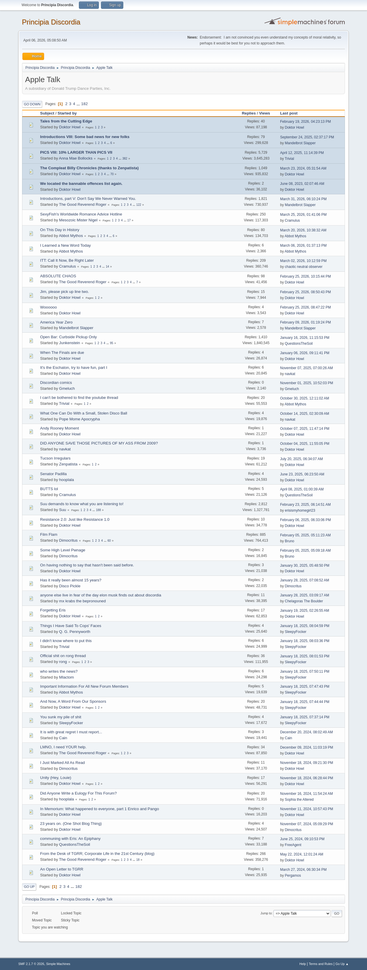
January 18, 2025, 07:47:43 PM (304, 686)
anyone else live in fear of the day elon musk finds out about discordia (100, 595)
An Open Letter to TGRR (61, 869)
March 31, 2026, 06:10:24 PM (303, 199)
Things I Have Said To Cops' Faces (70, 626)
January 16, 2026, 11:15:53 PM (304, 338)
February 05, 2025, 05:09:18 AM (305, 550)
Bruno (289, 541)
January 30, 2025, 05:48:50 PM (304, 565)
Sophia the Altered (299, 799)
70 (112, 174)
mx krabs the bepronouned (82, 601)
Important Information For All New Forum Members (84, 686)
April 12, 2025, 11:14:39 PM (302, 153)
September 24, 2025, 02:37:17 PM (307, 137)
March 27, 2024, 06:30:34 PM (303, 870)
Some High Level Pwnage (62, 550)
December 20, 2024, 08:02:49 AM (306, 732)
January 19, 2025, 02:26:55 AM (304, 610)
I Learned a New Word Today (65, 245)
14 (107, 266)
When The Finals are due (62, 352)
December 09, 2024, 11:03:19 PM (306, 747)
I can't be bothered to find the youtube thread (79, 397)
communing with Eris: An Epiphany (70, 838)
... (79, 104)
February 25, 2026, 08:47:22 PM (305, 307)
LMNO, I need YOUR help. (63, 747)
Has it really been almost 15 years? (70, 580)
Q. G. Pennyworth (74, 631)
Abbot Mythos (71, 235)
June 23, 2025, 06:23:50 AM (302, 474)
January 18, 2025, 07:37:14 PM (304, 717)
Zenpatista (68, 464)
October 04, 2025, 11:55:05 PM (304, 444)
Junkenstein (69, 343)
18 (138, 859)
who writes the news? (58, 671)
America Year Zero (56, 322)
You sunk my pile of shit (60, 717)
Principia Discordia (51, 22)
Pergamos (293, 875)
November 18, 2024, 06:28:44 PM (306, 778)
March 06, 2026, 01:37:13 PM (303, 245)
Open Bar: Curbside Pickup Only (68, 337)
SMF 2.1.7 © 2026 (31, 964)
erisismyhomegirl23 (300, 510)
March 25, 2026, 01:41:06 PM (303, 215)
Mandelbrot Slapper (300, 143)
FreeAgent (293, 845)
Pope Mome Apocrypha (79, 419)
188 (98, 510)
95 (111, 343)
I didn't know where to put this (66, 641)
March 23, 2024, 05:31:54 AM (303, 168)
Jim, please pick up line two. (64, 291)
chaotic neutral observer (304, 267)
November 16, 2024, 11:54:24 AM (306, 794)
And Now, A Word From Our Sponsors (73, 701)
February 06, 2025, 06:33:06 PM (305, 520)
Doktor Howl (70, 127)
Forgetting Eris (53, 610)
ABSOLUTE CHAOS (58, 276)
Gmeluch (67, 388)
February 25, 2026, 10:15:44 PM (305, 276)
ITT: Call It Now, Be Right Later (67, 260)
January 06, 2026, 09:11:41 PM (304, 353)
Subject (47, 113)
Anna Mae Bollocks (75, 158)
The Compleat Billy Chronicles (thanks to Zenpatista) (89, 168)
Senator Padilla (53, 474)
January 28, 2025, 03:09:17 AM (304, 595)
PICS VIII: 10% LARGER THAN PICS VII (76, 152)
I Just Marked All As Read (62, 762)
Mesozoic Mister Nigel (78, 220)
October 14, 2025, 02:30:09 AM (304, 414)
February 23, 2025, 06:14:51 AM (305, 505)
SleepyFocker (295, 632)
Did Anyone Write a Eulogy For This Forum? (78, 793)
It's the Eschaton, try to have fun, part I (73, 367)
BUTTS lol (49, 489)
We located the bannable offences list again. (81, 183)
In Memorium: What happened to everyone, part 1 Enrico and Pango (99, 809)
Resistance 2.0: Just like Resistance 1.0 (74, 519)
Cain (63, 738)
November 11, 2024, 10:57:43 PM (306, 809)
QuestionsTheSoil (299, 343)
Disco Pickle (70, 586)
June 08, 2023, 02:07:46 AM (302, 184)
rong (63, 661)
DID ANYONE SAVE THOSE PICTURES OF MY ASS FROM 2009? (99, 443)
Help (302, 964)
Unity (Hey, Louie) (55, 777)
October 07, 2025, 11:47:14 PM (304, 429)
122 (138, 204)
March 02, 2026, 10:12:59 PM (303, 261)
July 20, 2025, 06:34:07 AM (301, 459)
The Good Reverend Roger (83, 204)
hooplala (66, 479)
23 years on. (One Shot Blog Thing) (71, 823)
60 (109, 540)
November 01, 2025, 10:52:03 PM (306, 383)
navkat (290, 374)
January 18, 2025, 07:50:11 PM (304, 671)
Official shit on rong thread (63, 656)
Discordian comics (56, 382)
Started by (67, 113)
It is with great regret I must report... (71, 732)
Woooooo (48, 307)
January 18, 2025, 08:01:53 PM (304, 656)
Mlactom (66, 677)
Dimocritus (68, 540)
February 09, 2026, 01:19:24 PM (305, 322)
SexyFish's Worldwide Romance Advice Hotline (81, 214)
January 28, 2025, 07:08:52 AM (304, 580)
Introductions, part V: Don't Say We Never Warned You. (88, 198)
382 (124, 158)
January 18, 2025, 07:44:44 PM (304, 702)
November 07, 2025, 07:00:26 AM (306, 368)
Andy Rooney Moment (59, 428)
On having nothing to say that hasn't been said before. (87, 565)
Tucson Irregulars (55, 458)
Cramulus (292, 220)
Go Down (32, 104)
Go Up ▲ (342, 964)
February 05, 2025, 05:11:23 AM (305, 535)
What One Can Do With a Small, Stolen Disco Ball (83, 413)
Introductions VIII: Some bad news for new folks (84, 137)
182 (84, 104)
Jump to (266, 913)
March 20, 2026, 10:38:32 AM (303, 230)
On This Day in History (59, 230)
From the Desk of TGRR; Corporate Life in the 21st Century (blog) (97, 853)
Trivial (289, 159)
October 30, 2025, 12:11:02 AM (304, 398)
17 (129, 220)
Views (264, 113)
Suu (62, 510)
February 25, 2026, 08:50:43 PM (305, 292)
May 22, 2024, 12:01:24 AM (301, 854)
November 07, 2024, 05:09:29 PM (306, 824)
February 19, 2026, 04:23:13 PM (305, 122)
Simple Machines (58, 964)
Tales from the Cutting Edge (66, 121)
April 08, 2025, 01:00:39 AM (302, 489)
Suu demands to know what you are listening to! (81, 504)
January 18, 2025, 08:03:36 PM (304, 641)
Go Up (29, 886)
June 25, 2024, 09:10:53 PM (302, 839)
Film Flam (48, 534)
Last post (291, 113)
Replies (249, 113)
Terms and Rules (321, 964)
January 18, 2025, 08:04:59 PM (304, 626)
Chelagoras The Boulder (304, 601)
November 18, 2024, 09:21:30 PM (306, 763)
